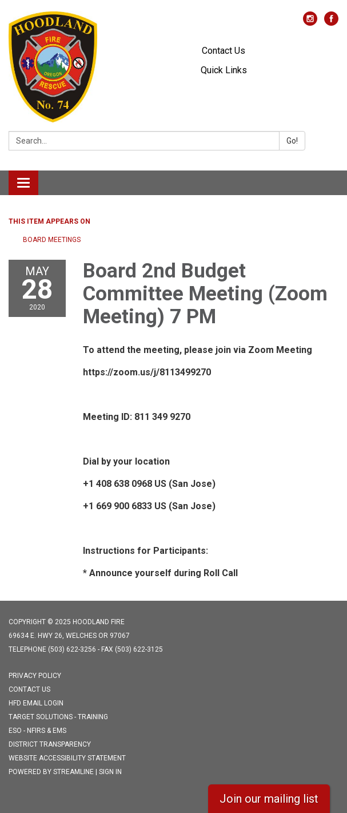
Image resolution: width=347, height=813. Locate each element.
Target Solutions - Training (58, 717)
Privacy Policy (35, 676)
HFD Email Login (36, 703)
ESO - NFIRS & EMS (37, 731)
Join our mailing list (269, 799)
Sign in (110, 772)
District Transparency (50, 744)
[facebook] (331, 22)
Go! (292, 140)
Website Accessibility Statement (67, 758)
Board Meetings (52, 240)
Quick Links (224, 70)
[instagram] (310, 22)
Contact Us (223, 50)
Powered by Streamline (51, 772)
